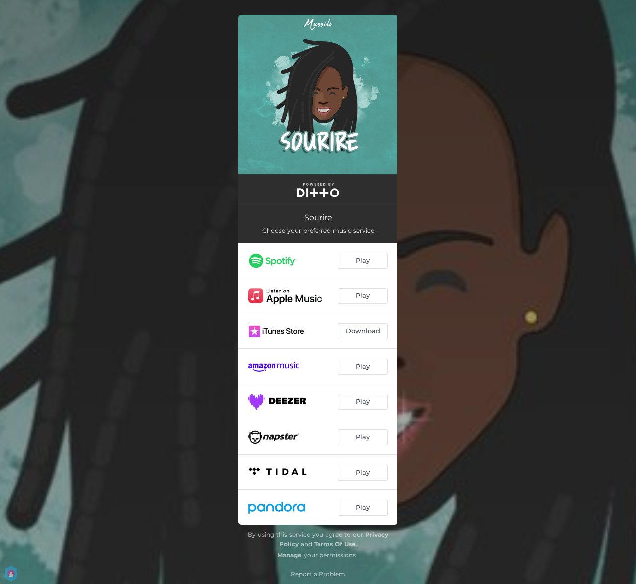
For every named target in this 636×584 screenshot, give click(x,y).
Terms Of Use (335, 544)
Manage (289, 555)
